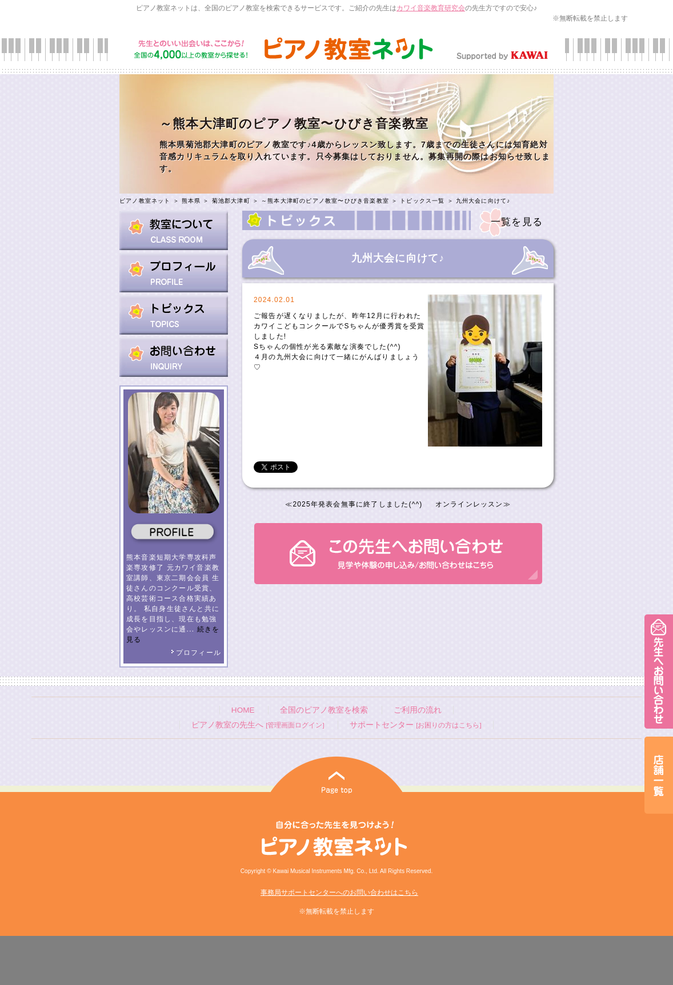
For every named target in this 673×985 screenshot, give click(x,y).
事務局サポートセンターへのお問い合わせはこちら (339, 892)
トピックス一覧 (422, 201)
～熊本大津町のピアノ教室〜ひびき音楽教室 (325, 201)
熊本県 (191, 201)
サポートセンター (415, 725)
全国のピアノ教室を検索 (324, 710)
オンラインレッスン (469, 504)
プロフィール (196, 653)
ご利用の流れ (418, 710)
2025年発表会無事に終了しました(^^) (357, 504)
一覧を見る (517, 221)
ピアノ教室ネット (145, 201)
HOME (243, 710)
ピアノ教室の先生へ (257, 725)
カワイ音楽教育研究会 (430, 8)
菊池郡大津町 (231, 201)
